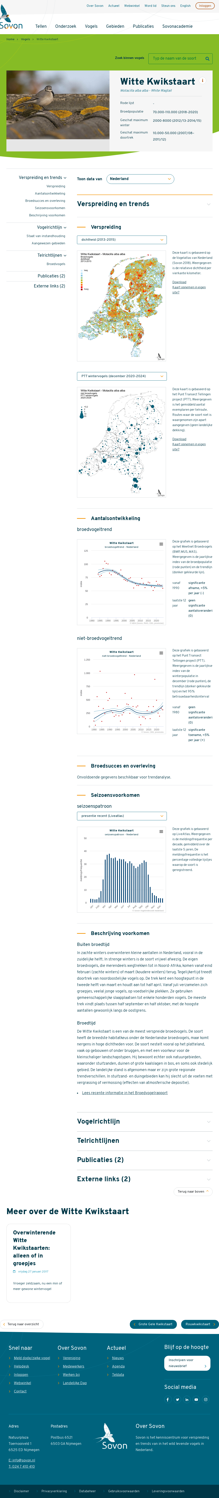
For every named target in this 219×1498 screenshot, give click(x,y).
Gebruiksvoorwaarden (123, 1491)
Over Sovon (95, 6)
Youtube (196, 1399)
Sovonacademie (177, 27)
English (185, 6)
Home (10, 39)
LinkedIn (187, 1399)
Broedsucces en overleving (45, 201)
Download (179, 282)
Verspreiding (55, 186)
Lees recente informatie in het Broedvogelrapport (125, 1093)
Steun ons (168, 6)
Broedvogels (56, 264)
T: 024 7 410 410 (22, 1467)
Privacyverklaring (54, 1491)
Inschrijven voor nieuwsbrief (181, 1363)
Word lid (150, 6)
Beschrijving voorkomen (47, 215)
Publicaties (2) (51, 276)
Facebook (168, 1399)
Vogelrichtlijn (49, 228)
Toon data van (89, 179)
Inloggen (205, 6)
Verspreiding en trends (40, 178)
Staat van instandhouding (46, 236)
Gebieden (115, 27)
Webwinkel (132, 6)
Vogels (91, 27)
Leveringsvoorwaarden (168, 1491)
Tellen (41, 27)
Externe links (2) (49, 286)
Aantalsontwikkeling (50, 193)
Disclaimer (21, 1491)
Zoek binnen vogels (129, 58)
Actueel (113, 6)
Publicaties (143, 27)
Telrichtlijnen (49, 256)
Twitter (177, 1399)
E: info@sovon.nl (22, 1460)
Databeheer (87, 1491)
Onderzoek (65, 27)
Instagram (205, 1399)
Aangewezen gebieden (48, 243)
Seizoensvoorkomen (50, 208)
